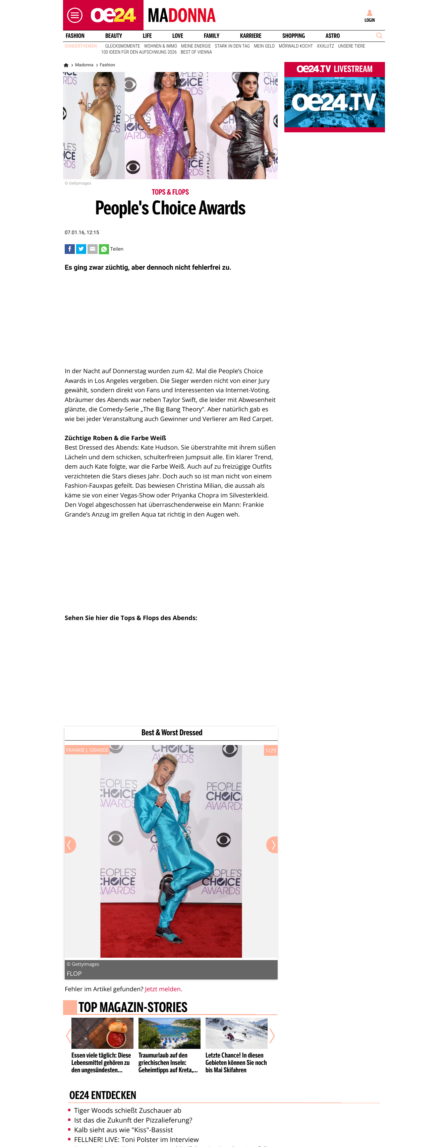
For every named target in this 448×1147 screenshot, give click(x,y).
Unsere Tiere (351, 46)
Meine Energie (196, 46)
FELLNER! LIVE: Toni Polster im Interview (133, 1139)
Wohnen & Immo (160, 46)
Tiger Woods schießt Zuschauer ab (124, 1110)
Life (147, 36)
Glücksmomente (122, 46)
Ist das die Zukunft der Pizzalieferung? (130, 1120)
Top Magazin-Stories (132, 1008)
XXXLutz (325, 46)
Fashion (75, 36)
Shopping (293, 36)
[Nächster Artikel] (267, 1035)
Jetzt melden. (163, 989)
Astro (333, 36)
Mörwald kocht (296, 46)
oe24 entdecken (102, 1096)
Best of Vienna (196, 52)
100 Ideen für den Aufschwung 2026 (139, 52)
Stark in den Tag (232, 46)
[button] (73, 15)
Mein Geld (264, 46)
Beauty (113, 36)
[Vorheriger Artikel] (73, 1035)
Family (211, 36)
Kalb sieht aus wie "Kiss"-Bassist (120, 1129)
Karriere (251, 36)
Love (177, 36)
